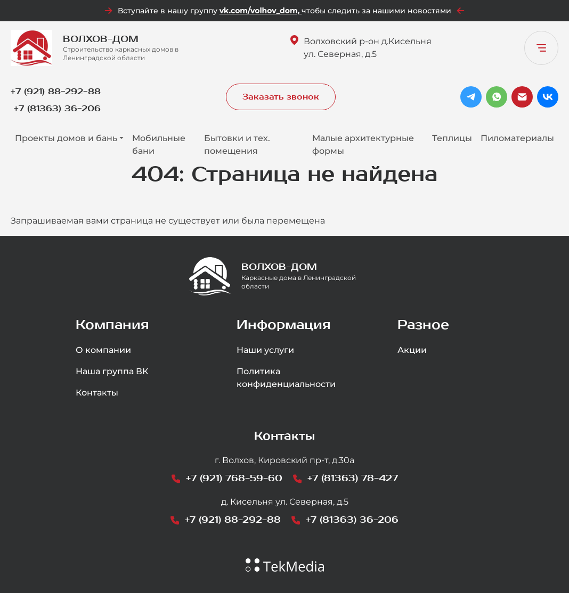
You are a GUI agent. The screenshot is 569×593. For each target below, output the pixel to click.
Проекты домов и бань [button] (66, 138)
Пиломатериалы (517, 138)
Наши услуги (265, 350)
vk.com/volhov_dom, (261, 10)
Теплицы (452, 138)
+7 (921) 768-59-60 (234, 478)
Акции (412, 350)
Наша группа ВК (112, 371)
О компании (103, 350)
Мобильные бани (158, 144)
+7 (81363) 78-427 (352, 478)
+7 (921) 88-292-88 (56, 91)
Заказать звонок (280, 97)
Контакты (97, 393)
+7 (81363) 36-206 (57, 108)
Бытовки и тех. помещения (237, 144)
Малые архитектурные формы (363, 144)
